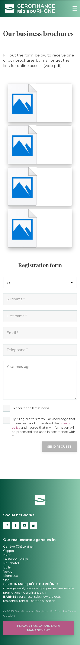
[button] (75, 8)
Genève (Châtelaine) (18, 546)
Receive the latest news (31, 408)
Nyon (7, 555)
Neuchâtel (11, 563)
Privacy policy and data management (38, 628)
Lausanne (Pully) (15, 559)
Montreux (10, 576)
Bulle (7, 567)
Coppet (8, 551)
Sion (6, 580)
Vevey (7, 572)
